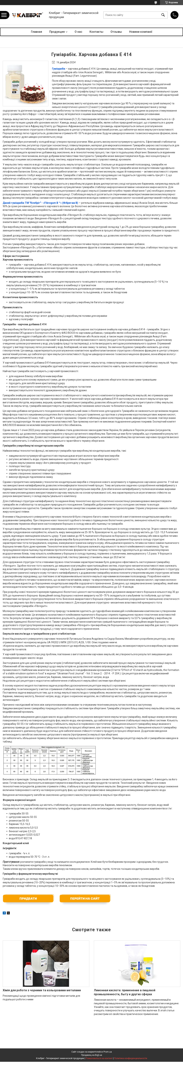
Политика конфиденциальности (130, 1058)
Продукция (57, 31)
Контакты (96, 31)
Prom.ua (107, 1052)
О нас (78, 31)
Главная (36, 31)
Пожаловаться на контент (99, 1058)
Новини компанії (140, 31)
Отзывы (116, 31)
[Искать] (163, 15)
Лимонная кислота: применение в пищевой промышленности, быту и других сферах (124, 992)
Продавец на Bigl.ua (91, 1055)
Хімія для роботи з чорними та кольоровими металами (42, 990)
